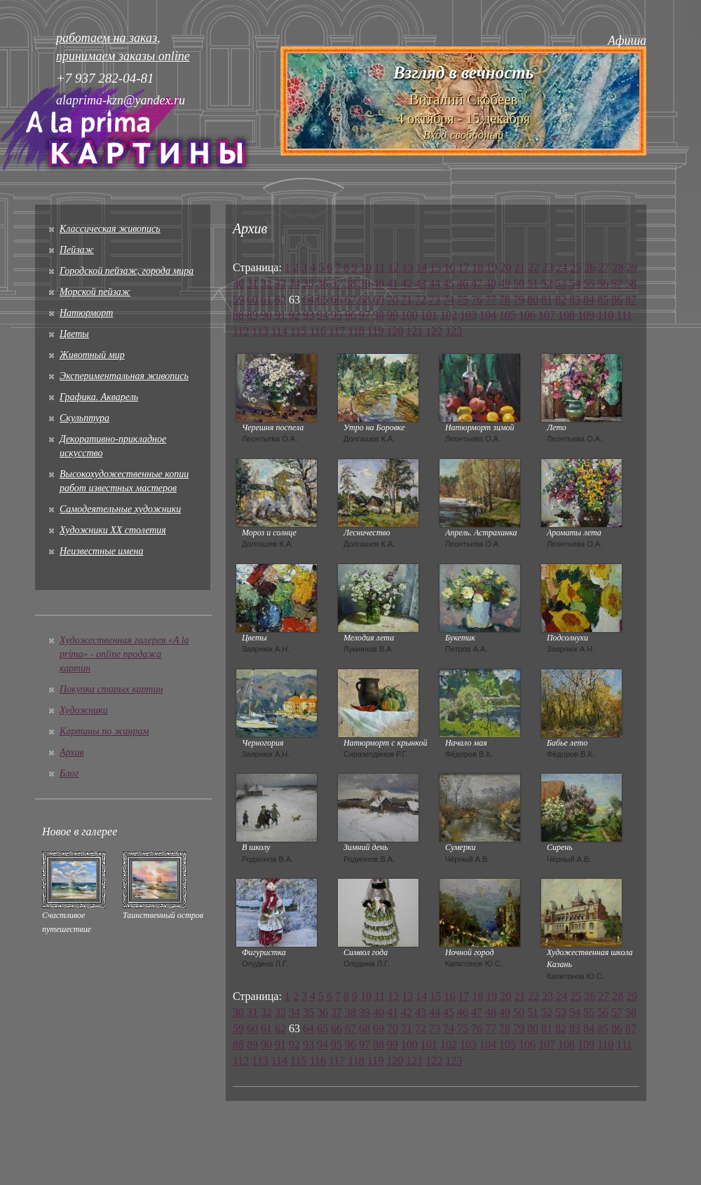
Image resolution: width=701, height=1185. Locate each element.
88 (238, 315)
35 (308, 283)
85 (602, 300)
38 (350, 283)
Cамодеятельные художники (120, 509)
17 (463, 267)
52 (546, 283)
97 (364, 315)
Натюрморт (86, 313)
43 (420, 283)
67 (350, 300)
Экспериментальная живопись (124, 376)
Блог (69, 773)
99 (392, 315)
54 (574, 283)
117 (337, 331)
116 (318, 331)
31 (252, 283)
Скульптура (84, 418)
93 (308, 315)
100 (409, 315)
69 (378, 300)
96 (350, 315)
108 (566, 315)
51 (532, 283)
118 (356, 331)
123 (453, 331)
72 (420, 300)
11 (379, 267)
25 (575, 267)
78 (504, 300)
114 (279, 331)
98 (378, 315)
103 (468, 315)
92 (294, 315)
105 (507, 315)
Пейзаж (77, 250)
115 (298, 331)
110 (605, 315)
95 (336, 315)
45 (448, 283)
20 (505, 267)
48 (490, 283)
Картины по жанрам (104, 731)
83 (574, 300)
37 (336, 283)
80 (532, 300)
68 (364, 300)
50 (518, 283)
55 (588, 283)
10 (366, 267)
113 (260, 331)
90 (266, 315)
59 (238, 300)
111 (624, 315)
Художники (84, 710)
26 (589, 267)
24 (561, 267)
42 (406, 283)
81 (546, 300)
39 (364, 283)
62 (280, 300)
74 (448, 300)
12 (393, 267)
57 (616, 283)
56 (602, 283)
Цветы (74, 334)
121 (414, 331)
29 (631, 267)
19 (491, 267)
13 (407, 267)
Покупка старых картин (111, 689)
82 (560, 300)
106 (527, 315)
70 (392, 300)
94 (322, 315)
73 (434, 300)
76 (476, 300)
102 (448, 315)
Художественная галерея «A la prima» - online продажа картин (124, 654)
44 (434, 283)
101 (429, 315)
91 (280, 315)
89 (252, 315)
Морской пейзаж (95, 292)
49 (504, 283)
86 (616, 300)
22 (533, 267)
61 (266, 300)
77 (490, 300)
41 (392, 283)
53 (560, 283)
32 (266, 283)
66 (336, 300)
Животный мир (92, 355)
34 (294, 283)
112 (241, 331)
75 (462, 300)
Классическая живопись (110, 229)
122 (434, 331)
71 (406, 300)
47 (476, 283)
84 (588, 300)
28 (617, 267)
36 (322, 283)
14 (421, 267)
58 (631, 283)
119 (375, 331)
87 (631, 300)
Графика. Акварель (99, 397)
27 (603, 267)
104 (487, 315)
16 (449, 267)
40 (378, 283)
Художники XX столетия (113, 530)
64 (308, 300)
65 (322, 300)
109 (586, 315)
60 (252, 300)
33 (280, 283)
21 (519, 267)
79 (518, 300)
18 (477, 267)
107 (546, 315)
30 (238, 283)
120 (394, 331)
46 (462, 283)
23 (547, 267)
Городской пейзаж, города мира (126, 271)
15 (435, 267)
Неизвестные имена (101, 551)
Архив (72, 752)
